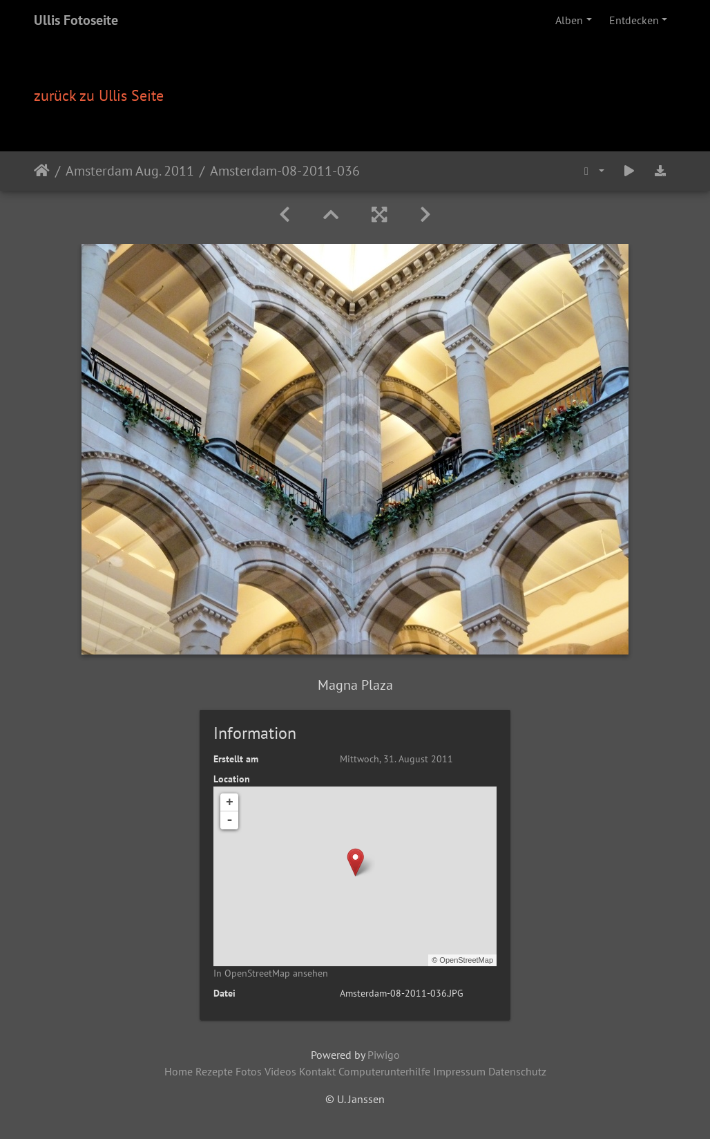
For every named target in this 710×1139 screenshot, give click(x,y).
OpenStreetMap (466, 960)
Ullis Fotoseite (76, 20)
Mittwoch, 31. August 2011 (396, 759)
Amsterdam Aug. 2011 (130, 171)
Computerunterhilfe (384, 1071)
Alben (569, 20)
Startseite (42, 170)
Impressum (459, 1071)
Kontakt (317, 1071)
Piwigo (383, 1055)
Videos (280, 1071)
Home (178, 1071)
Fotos (249, 1071)
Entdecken (634, 20)
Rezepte (214, 1071)
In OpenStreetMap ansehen (270, 973)
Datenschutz (517, 1071)
